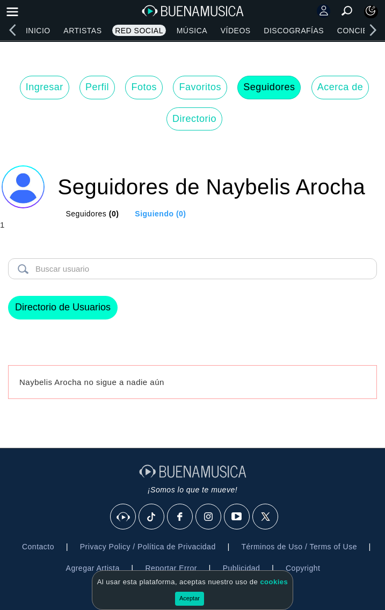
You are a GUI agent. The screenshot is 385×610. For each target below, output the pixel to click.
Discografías (294, 30)
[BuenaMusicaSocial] (123, 517)
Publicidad (241, 568)
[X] (266, 517)
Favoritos (200, 87)
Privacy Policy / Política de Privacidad (148, 546)
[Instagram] (209, 517)
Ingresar (44, 87)
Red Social (139, 30)
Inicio (38, 30)
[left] (12, 30)
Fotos (144, 87)
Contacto (38, 546)
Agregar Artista (93, 568)
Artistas (82, 30)
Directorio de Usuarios (63, 307)
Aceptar (189, 598)
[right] (372, 30)
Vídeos (236, 30)
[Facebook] (180, 517)
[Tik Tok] (152, 517)
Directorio (194, 118)
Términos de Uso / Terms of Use (299, 546)
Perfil (97, 87)
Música (192, 30)
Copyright (303, 568)
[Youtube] (237, 517)
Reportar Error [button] (171, 568)
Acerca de (340, 87)
